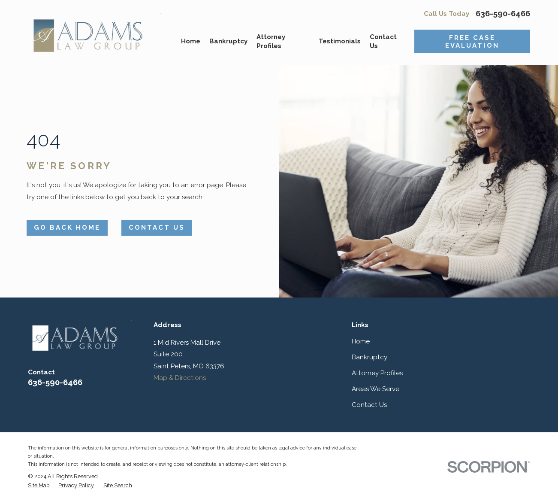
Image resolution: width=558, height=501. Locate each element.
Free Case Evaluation (472, 41)
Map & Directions (180, 378)
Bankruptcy (369, 357)
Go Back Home (67, 227)
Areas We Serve (375, 389)
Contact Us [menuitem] (383, 41)
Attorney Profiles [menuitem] (270, 41)
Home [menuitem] (190, 41)
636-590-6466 (503, 14)
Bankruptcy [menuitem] (228, 41)
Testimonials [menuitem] (340, 41)
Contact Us (157, 227)
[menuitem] (38, 485)
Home (361, 341)
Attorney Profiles (377, 373)
